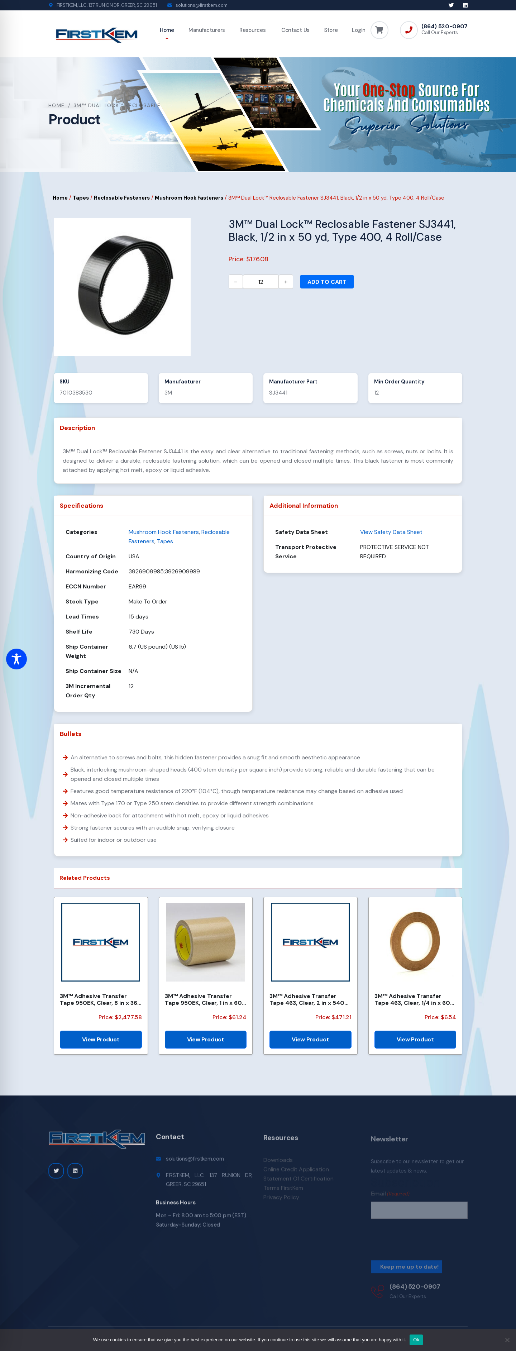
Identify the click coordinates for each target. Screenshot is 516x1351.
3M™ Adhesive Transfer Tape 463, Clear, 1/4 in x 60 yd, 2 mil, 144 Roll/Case (412, 999)
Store (331, 30)
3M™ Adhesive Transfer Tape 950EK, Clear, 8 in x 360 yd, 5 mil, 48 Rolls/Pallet (101, 999)
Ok (416, 1339)
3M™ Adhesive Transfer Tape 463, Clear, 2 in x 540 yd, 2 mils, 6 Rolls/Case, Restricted (306, 999)
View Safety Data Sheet (391, 532)
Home (167, 30)
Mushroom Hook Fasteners (189, 197)
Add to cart (327, 282)
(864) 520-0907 (444, 26)
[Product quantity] (261, 282)
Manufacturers (206, 30)
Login (359, 30)
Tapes (81, 197)
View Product (100, 1039)
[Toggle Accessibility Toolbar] (16, 659)
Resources (252, 30)
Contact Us (295, 30)
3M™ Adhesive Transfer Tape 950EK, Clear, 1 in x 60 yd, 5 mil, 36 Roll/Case (203, 999)
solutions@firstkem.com (201, 5)
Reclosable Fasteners (122, 197)
